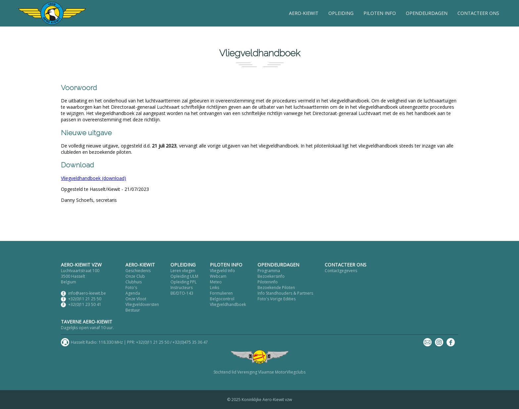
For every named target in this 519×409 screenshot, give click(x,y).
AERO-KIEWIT (303, 13)
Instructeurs (181, 287)
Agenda (132, 293)
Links (214, 287)
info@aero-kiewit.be (87, 293)
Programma (269, 270)
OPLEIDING (341, 13)
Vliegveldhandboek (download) (93, 178)
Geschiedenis (138, 270)
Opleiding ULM (184, 276)
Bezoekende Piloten (276, 287)
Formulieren (221, 293)
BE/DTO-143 (181, 293)
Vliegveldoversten (142, 304)
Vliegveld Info (222, 270)
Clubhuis (133, 282)
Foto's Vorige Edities (277, 299)
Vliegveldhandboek (228, 304)
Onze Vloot (135, 299)
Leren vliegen (182, 270)
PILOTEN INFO (379, 13)
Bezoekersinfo (271, 276)
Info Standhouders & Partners (285, 293)
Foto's (131, 287)
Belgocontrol (222, 299)
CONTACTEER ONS (478, 13)
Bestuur (132, 310)
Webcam (218, 276)
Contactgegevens (341, 270)
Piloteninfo (268, 282)
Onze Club (135, 276)
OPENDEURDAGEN (427, 13)
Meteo (216, 282)
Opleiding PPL (183, 282)
